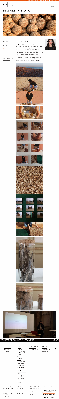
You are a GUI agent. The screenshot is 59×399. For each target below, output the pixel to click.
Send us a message (34, 394)
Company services (46, 349)
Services (43, 345)
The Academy (6, 345)
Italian (52, 0)
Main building (7, 349)
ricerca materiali (7, 52)
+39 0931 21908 (39, 0)
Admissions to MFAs (33, 349)
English (55, 0)
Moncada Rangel (6, 60)
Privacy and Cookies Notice (48, 386)
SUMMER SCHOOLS (20, 375)
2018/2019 (5, 45)
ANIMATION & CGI (21, 351)
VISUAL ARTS (20, 349)
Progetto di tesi (7, 50)
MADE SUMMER (21, 378)
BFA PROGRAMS (20, 346)
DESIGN (19, 348)
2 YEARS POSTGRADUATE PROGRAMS (20, 358)
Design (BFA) (5, 41)
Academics (18, 345)
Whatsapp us (49, 392)
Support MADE (45, 351)
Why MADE (6, 346)
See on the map (20, 393)
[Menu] (55, 5)
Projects (56, 345)
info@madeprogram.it (30, 0)
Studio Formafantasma (8, 58)
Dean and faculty (7, 348)
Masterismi (52, 387)
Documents (6, 351)
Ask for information (49, 397)
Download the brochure (49, 394)
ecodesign (5, 53)
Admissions (31, 345)
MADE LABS (20, 376)
